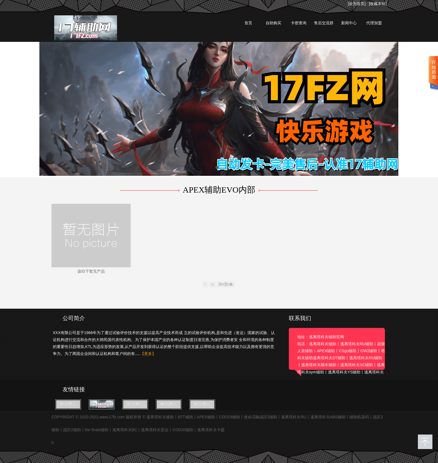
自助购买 (273, 23)
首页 (248, 23)
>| (212, 284)
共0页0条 (225, 284)
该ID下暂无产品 (91, 271)
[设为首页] (357, 3)
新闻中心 (349, 23)
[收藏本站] (378, 3)
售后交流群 (324, 23)
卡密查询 (298, 23)
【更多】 (148, 353)
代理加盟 (374, 23)
